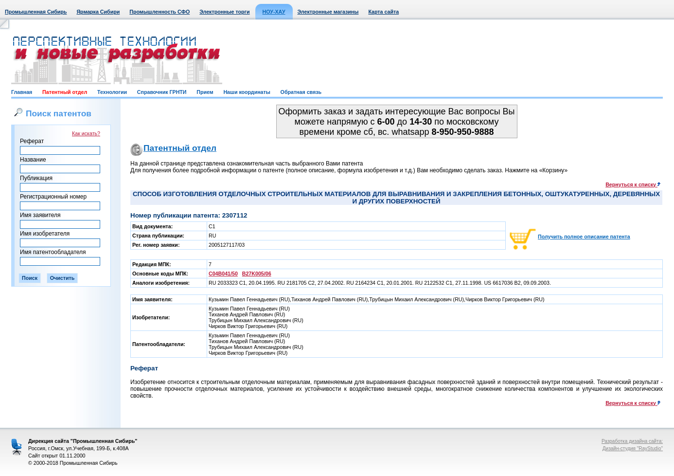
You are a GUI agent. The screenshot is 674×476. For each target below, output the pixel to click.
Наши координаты (246, 92)
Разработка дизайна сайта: (632, 441)
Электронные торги (224, 12)
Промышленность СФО (159, 12)
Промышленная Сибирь (36, 12)
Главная (21, 92)
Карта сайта (383, 12)
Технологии (112, 92)
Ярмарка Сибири (98, 12)
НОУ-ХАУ (274, 12)
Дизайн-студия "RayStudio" (633, 448)
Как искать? (86, 133)
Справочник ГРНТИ (162, 92)
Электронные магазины (328, 12)
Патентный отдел (64, 92)
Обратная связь (301, 92)
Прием (204, 92)
